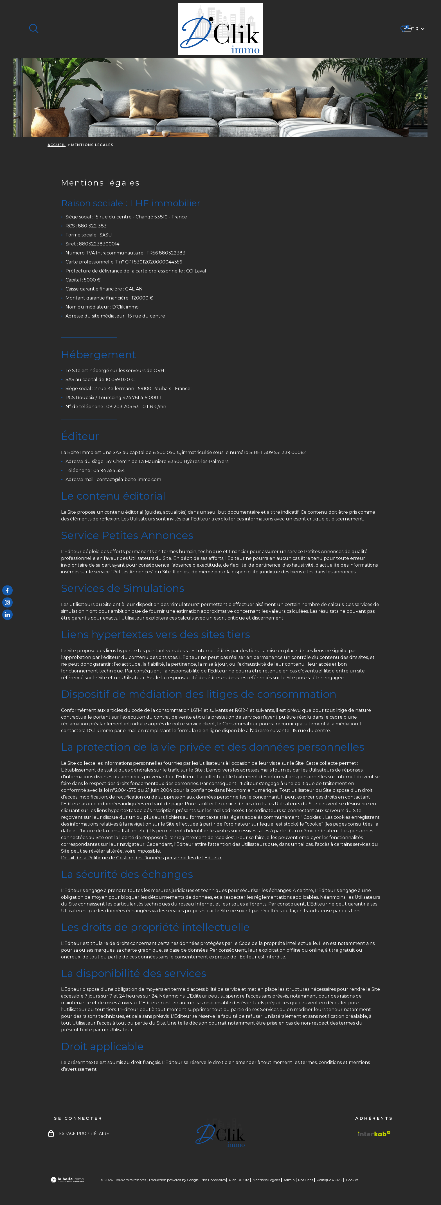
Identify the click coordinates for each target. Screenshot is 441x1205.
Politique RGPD (330, 1180)
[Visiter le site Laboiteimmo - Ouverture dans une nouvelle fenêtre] (67, 1179)
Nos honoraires (213, 1180)
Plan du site (239, 1180)
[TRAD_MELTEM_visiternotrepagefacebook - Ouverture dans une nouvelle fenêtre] (7, 590)
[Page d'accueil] (220, 29)
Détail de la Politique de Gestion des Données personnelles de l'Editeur (141, 857)
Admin (289, 1180)
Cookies (352, 1180)
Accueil (57, 145)
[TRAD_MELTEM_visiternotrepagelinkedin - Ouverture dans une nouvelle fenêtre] (7, 614)
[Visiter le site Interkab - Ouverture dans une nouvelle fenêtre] (374, 1133)
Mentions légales (266, 1180)
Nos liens (305, 1180)
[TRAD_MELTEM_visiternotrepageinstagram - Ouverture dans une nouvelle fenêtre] (7, 602)
